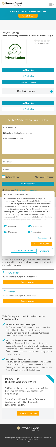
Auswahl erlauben (23, 250)
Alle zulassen (41, 243)
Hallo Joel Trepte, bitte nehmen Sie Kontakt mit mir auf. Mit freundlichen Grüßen (28, 139)
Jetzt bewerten (28, 70)
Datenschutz (38, 437)
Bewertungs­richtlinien (12, 437)
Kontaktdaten (35, 91)
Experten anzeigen (28, 282)
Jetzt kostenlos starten (28, 413)
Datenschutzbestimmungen (26, 190)
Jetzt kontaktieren (28, 82)
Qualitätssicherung (26, 437)
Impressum (47, 437)
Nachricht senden (28, 184)
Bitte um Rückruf (13, 177)
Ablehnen (45, 251)
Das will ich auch (28, 15)
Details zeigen (43, 238)
